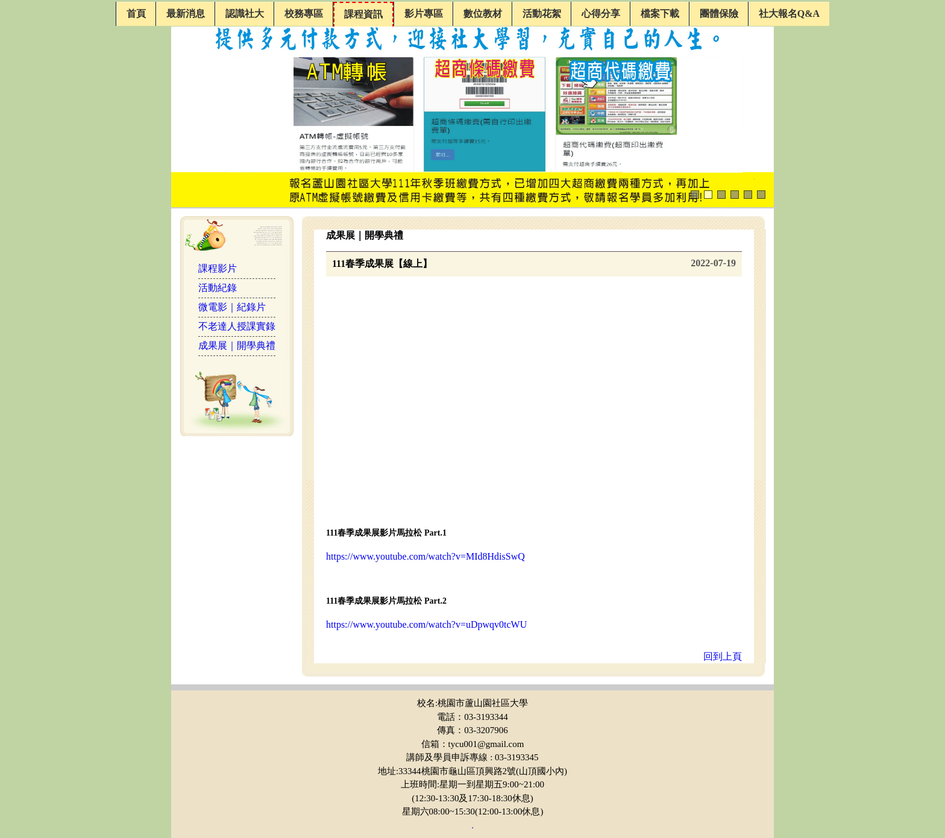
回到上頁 (722, 656)
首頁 (136, 13)
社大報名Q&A (789, 13)
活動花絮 (542, 13)
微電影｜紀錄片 (232, 307)
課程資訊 (363, 14)
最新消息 (185, 13)
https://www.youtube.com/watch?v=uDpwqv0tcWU (426, 624)
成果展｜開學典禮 (236, 345)
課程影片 (217, 268)
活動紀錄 (217, 288)
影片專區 (423, 13)
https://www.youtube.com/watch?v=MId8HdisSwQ (425, 556)
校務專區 (303, 13)
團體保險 (719, 13)
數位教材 (482, 13)
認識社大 (244, 13)
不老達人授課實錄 (236, 326)
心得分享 (601, 13)
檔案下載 (660, 13)
